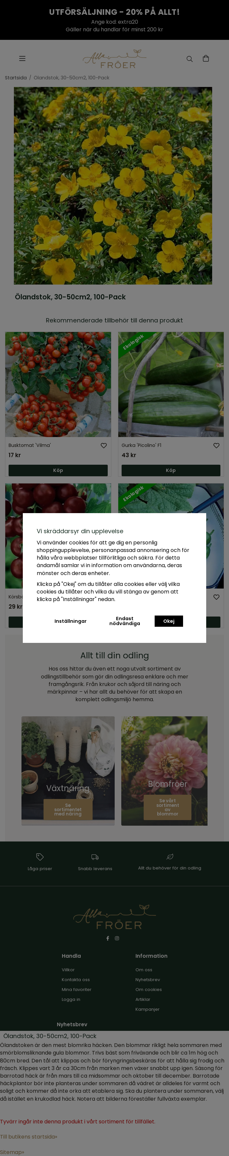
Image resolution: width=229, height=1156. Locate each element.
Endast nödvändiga (124, 620)
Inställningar (71, 621)
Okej (168, 621)
